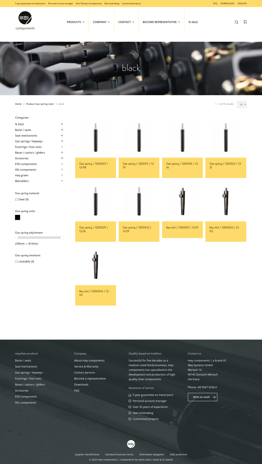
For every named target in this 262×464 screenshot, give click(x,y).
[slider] (16, 237)
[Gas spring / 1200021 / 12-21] (225, 137)
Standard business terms (119, 454)
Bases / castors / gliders (30, 152)
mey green (21, 175)
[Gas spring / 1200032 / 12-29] (139, 201)
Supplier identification (87, 454)
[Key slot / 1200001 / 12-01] (182, 201)
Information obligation (151, 454)
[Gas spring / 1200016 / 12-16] (182, 137)
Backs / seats (23, 130)
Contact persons (84, 372)
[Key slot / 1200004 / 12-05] (95, 264)
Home (18, 104)
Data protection (178, 454)
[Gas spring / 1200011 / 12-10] (139, 137)
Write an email (204, 397)
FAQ (76, 390)
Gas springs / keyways (29, 141)
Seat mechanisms (26, 135)
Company (101, 22)
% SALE (193, 22)
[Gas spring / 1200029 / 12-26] (95, 201)
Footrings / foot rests (28, 147)
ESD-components (26, 164)
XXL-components (25, 169)
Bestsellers (22, 181)
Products (76, 22)
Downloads (81, 384)
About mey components (89, 360)
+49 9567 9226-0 (207, 387)
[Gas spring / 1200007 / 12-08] (95, 137)
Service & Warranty (86, 366)
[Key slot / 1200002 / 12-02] (225, 201)
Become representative (161, 22)
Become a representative (90, 378)
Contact (126, 22)
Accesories (22, 158)
